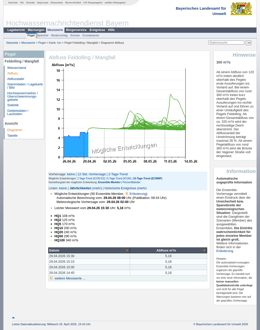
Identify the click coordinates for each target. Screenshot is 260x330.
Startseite (13, 2)
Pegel (31, 35)
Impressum (42, 2)
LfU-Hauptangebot (92, 2)
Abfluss (12, 73)
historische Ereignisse (120, 188)
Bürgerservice (76, 30)
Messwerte (55, 30)
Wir (22, 2)
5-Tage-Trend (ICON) (119, 178)
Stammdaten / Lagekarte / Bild (25, 85)
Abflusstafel (15, 79)
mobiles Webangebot (115, 2)
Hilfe (111, 30)
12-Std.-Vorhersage (91, 174)
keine (71, 174)
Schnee (75, 35)
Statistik (13, 105)
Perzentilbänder (131, 182)
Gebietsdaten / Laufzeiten (17, 112)
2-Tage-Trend (118, 174)
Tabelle (12, 135)
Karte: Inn (55, 42)
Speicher (42, 35)
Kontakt (30, 2)
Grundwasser (90, 35)
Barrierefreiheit (73, 2)
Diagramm (14, 130)
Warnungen (36, 30)
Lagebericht (16, 30)
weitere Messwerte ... (69, 278)
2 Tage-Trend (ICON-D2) (91, 178)
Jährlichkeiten (80, 188)
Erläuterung (135, 194)
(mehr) (97, 188)
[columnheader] (89, 250)
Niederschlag (59, 35)
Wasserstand (16, 68)
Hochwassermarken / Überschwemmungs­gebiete (22, 96)
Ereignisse (97, 30)
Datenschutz (57, 2)
